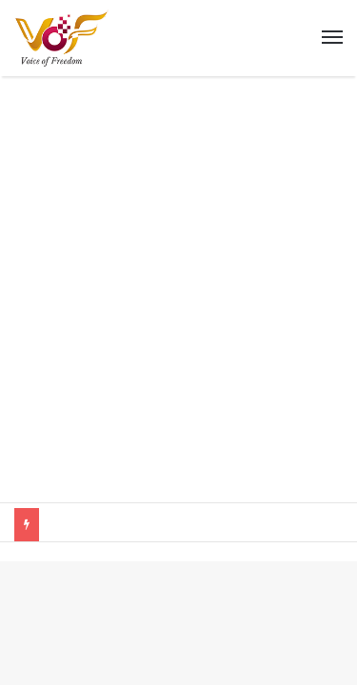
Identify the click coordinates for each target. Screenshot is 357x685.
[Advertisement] (178, 303)
